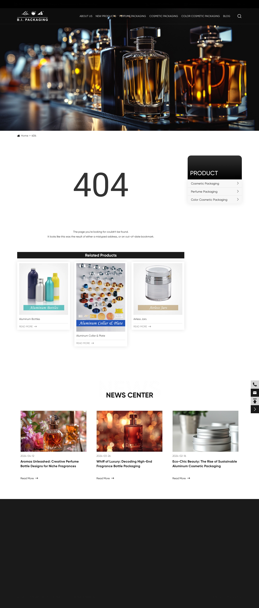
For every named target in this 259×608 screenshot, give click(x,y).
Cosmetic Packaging (163, 16)
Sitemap (217, 596)
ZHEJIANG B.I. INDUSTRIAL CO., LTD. (51, 596)
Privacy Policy (235, 596)
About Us (86, 16)
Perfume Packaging (132, 16)
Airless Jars (140, 319)
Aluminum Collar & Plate (90, 335)
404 (34, 135)
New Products (106, 16)
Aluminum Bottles (29, 319)
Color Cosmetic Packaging (200, 16)
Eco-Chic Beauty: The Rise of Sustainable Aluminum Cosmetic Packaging (204, 463)
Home (24, 135)
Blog (226, 16)
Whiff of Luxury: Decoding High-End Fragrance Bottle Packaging (124, 463)
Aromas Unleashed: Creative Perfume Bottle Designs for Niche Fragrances (49, 463)
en (236, 4)
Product (204, 173)
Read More (28, 326)
